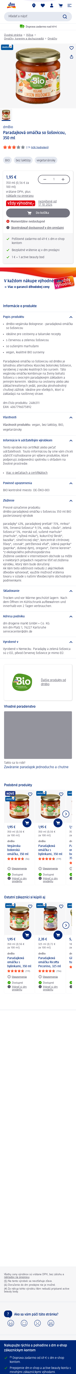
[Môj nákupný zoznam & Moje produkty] (42, 5)
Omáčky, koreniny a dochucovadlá (24, 38)
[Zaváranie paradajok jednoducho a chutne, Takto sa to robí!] (38, 745)
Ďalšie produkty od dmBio (36, 682)
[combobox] (38, 16)
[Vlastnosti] (38, 417)
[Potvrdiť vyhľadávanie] (65, 16)
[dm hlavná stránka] (11, 5)
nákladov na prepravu (16, 1277)
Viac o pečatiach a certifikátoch (27, 473)
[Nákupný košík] (60, 5)
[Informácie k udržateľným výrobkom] (38, 441)
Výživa (29, 35)
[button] (69, 5)
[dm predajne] (33, 5)
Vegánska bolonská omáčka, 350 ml (17, 850)
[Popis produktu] (38, 317)
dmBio (8, 127)
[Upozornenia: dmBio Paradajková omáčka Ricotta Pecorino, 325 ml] (48, 977)
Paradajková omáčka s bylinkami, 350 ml (50, 850)
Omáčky (52, 38)
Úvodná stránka (13, 35)
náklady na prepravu (20, 196)
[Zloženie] (38, 501)
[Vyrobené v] (38, 642)
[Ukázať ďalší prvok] (65, 814)
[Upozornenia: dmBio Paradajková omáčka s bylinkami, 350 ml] (48, 869)
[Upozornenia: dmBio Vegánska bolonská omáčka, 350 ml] (17, 869)
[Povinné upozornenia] (38, 483)
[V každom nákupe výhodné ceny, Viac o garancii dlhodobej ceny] (38, 283)
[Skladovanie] (38, 591)
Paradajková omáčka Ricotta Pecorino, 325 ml (49, 962)
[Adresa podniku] (38, 616)
